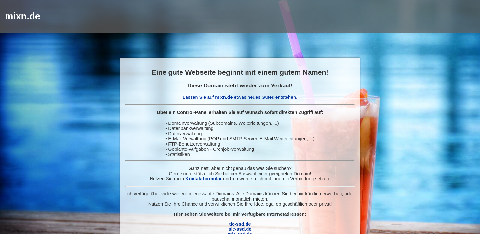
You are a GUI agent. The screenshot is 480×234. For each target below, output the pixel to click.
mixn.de (22, 16)
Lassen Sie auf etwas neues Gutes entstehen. (240, 97)
